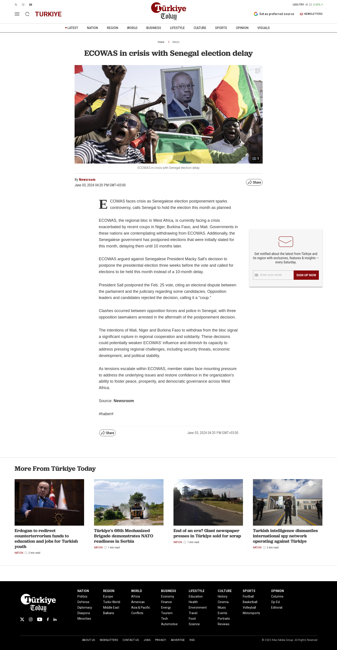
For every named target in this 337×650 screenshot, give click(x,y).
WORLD (132, 28)
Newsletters (109, 640)
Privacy (160, 640)
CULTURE (200, 28)
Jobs (147, 640)
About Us (88, 640)
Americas (138, 602)
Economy (167, 596)
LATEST (72, 28)
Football (248, 596)
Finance (166, 602)
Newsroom (87, 179)
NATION (92, 28)
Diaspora (83, 613)
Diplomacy (84, 607)
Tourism (167, 613)
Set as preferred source (274, 14)
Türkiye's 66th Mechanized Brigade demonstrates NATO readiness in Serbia (123, 536)
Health (193, 602)
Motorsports (251, 613)
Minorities (84, 618)
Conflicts (137, 613)
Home (161, 42)
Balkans (108, 613)
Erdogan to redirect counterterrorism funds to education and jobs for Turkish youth (46, 538)
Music (222, 607)
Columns (277, 596)
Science (194, 624)
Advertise (178, 640)
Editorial (276, 607)
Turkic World (111, 602)
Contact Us (131, 640)
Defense (83, 602)
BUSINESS (153, 28)
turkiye (48, 14)
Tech (164, 618)
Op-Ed (275, 602)
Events (222, 613)
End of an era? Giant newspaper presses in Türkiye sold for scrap (207, 533)
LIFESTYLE (177, 28)
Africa (135, 596)
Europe (108, 596)
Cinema (223, 602)
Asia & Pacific (140, 607)
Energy (166, 607)
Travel (193, 613)
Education (196, 596)
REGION (112, 28)
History (222, 596)
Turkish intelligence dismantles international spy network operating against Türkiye (285, 536)
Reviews (223, 624)
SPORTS (221, 28)
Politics (82, 596)
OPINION (242, 28)
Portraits (224, 618)
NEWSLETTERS (311, 14)
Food (192, 618)
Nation (175, 42)
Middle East (111, 607)
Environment (198, 607)
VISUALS (263, 28)
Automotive (169, 624)
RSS (192, 640)
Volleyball (249, 607)
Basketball (250, 602)
